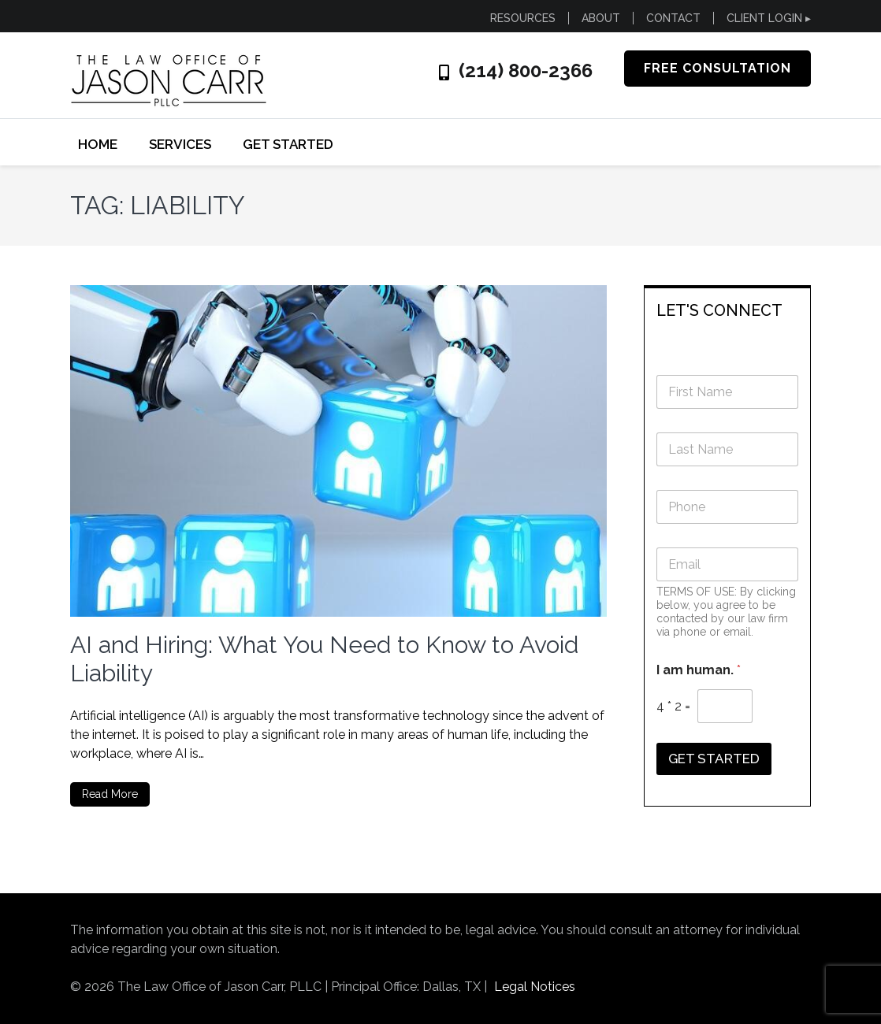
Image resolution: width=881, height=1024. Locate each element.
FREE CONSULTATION (717, 68)
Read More (110, 794)
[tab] (728, 309)
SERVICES (180, 144)
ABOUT (601, 18)
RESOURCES (523, 18)
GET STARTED (288, 144)
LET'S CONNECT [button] (719, 310)
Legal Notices (534, 986)
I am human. (698, 669)
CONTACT (673, 18)
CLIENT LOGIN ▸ (769, 18)
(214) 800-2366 (526, 70)
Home (97, 144)
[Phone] (727, 507)
